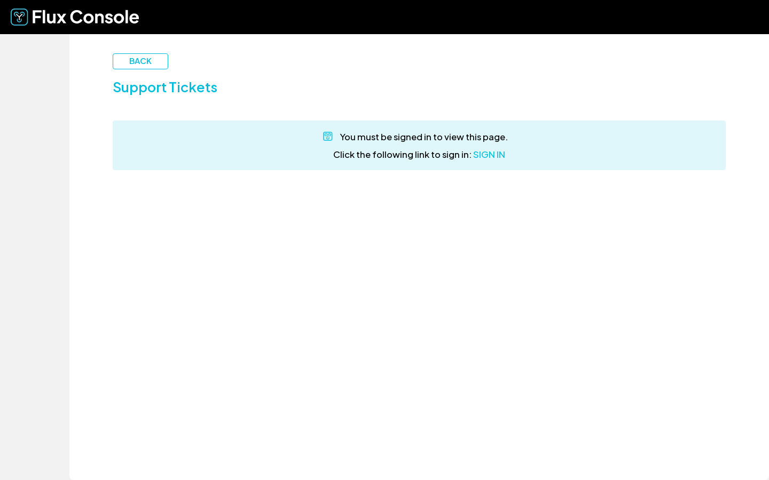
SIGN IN (489, 154)
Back (140, 60)
